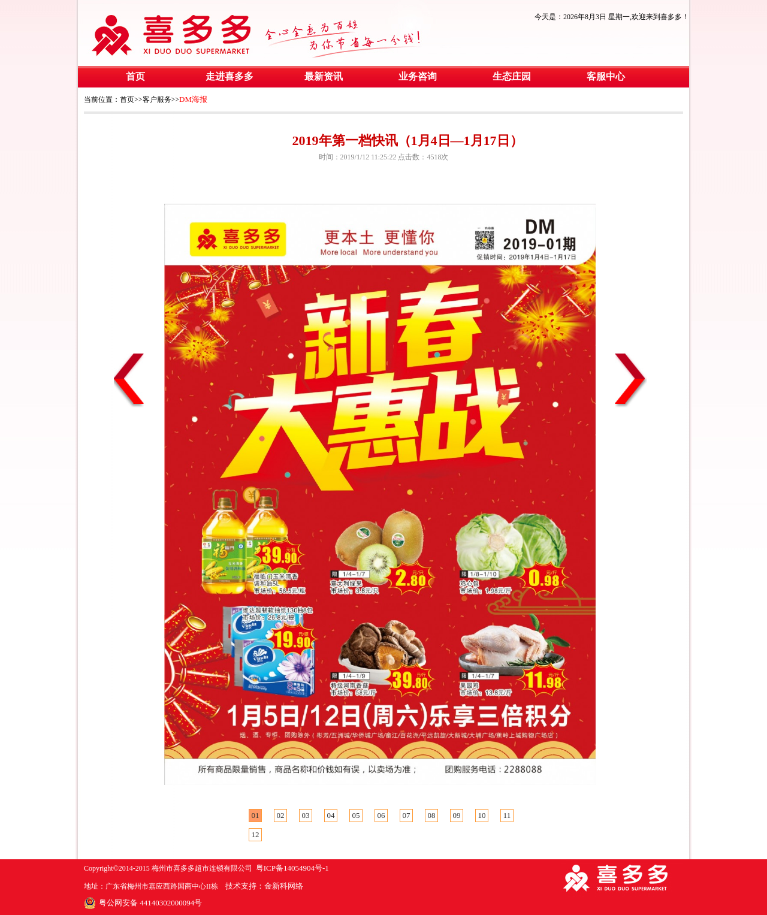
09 (457, 815)
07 (406, 815)
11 (507, 815)
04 (331, 815)
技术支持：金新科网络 (264, 885)
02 (281, 815)
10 (482, 815)
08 (432, 815)
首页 (135, 76)
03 (306, 815)
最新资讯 (323, 76)
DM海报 (193, 99)
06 (381, 815)
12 (255, 834)
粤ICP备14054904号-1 (292, 867)
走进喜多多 (229, 76)
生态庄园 (512, 76)
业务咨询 (417, 76)
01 (255, 815)
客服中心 (606, 76)
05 (356, 815)
